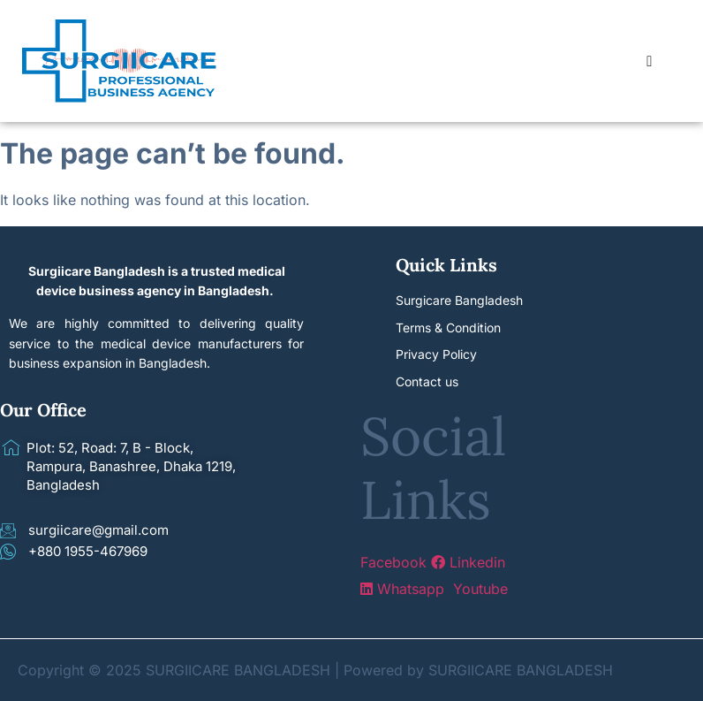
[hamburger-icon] (649, 61)
